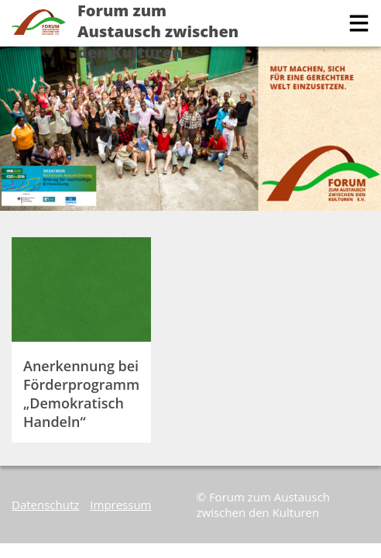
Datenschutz (45, 504)
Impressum (120, 504)
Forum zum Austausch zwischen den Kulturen (158, 31)
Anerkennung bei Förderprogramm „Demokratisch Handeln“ (81, 393)
